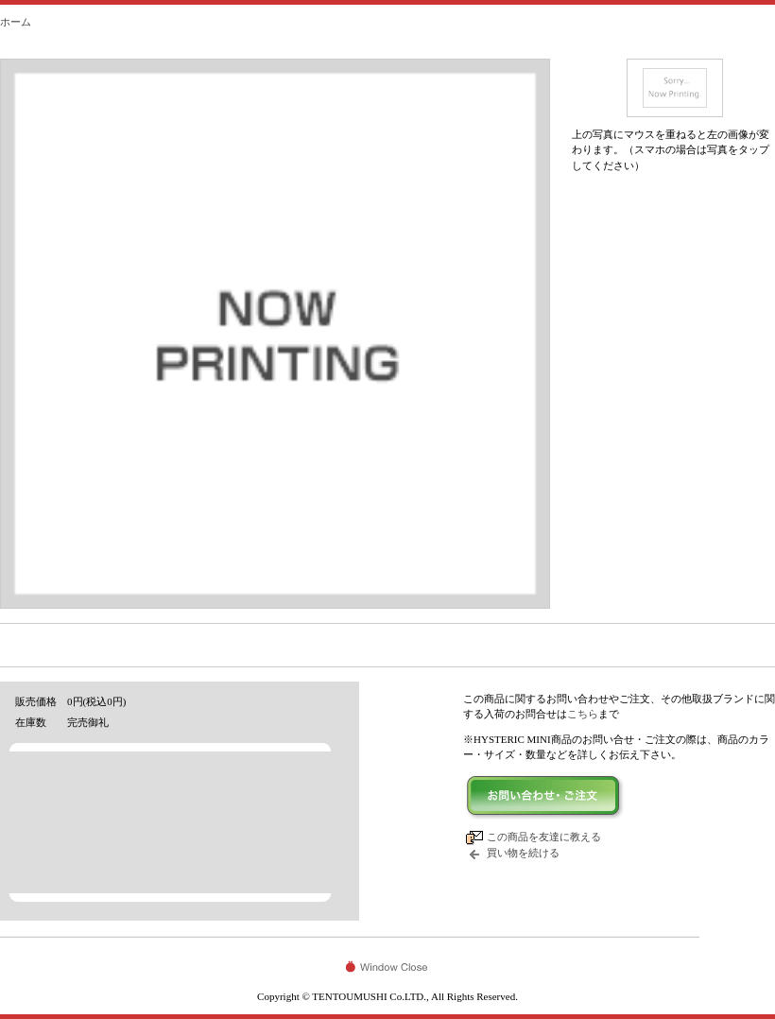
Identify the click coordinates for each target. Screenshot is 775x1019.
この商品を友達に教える (544, 836)
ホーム (15, 21)
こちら (582, 713)
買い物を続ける (523, 852)
